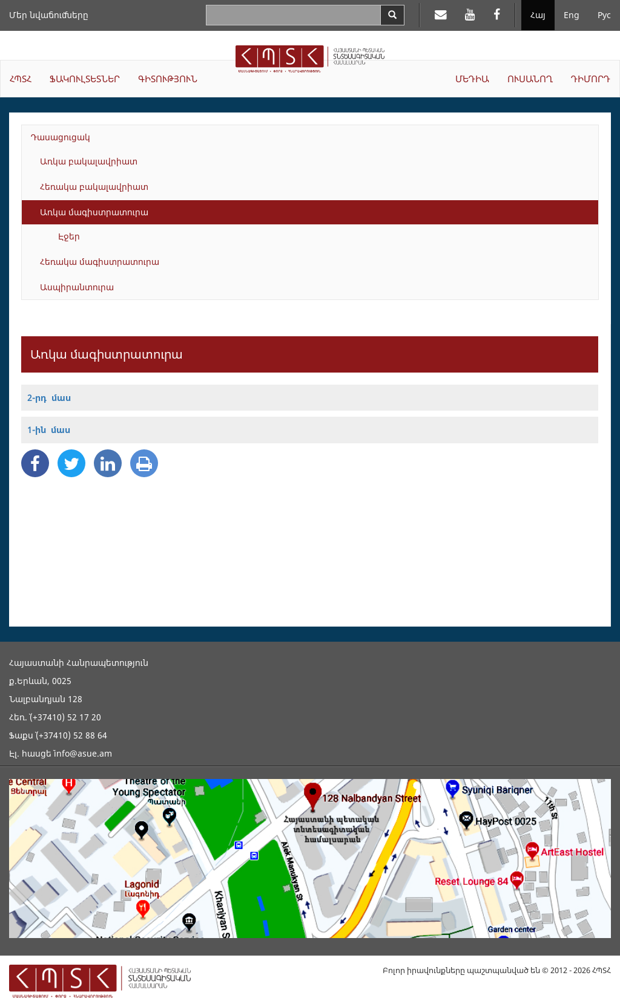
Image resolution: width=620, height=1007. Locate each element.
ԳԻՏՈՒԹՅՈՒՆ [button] (167, 79)
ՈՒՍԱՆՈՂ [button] (530, 79)
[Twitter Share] (71, 463)
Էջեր (69, 236)
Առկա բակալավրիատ (88, 161)
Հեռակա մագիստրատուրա (99, 261)
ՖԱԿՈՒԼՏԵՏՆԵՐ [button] (85, 79)
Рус (604, 15)
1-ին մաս (48, 429)
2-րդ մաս (49, 397)
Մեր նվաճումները (48, 15)
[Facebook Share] (35, 463)
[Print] (144, 463)
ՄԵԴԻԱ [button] (472, 79)
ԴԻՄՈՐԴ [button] (590, 79)
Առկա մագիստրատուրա (94, 212)
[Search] (392, 15)
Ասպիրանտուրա (77, 287)
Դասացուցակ (60, 137)
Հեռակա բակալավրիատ (94, 186)
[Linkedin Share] (108, 463)
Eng (571, 15)
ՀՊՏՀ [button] (20, 79)
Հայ (538, 15)
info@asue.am (83, 753)
